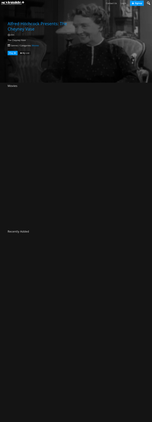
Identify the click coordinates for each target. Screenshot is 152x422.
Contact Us (111, 3)
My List (24, 53)
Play (13, 53)
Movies (35, 45)
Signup (137, 3)
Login (123, 3)
